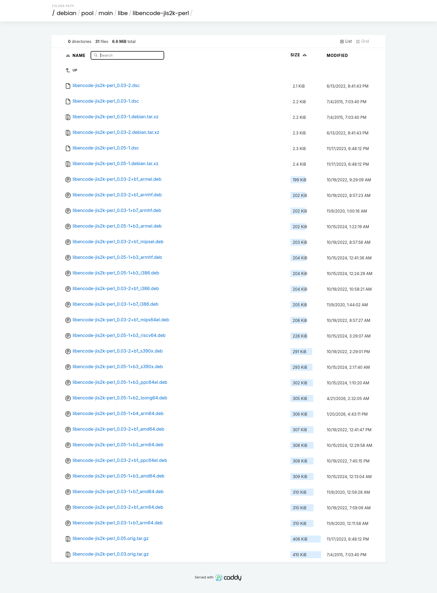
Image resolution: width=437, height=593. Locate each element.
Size (299, 54)
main (105, 13)
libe (123, 13)
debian (67, 13)
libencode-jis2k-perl (161, 13)
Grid (362, 41)
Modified (337, 55)
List (346, 41)
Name (79, 55)
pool (87, 13)
